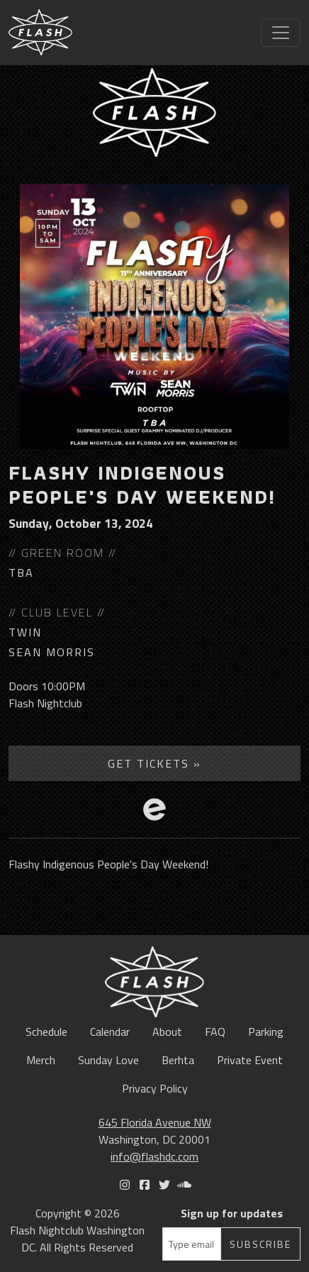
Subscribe (260, 1244)
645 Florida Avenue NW (155, 1122)
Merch (40, 1059)
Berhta (178, 1059)
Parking (265, 1031)
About (167, 1031)
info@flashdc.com (154, 1156)
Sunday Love (108, 1059)
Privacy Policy (155, 1088)
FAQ (215, 1031)
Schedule (46, 1031)
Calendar (110, 1031)
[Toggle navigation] (280, 32)
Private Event (250, 1059)
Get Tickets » (154, 763)
